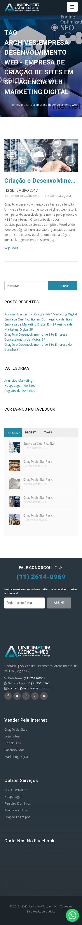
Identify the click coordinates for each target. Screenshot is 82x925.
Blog (24, 105)
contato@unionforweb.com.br (29, 688)
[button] (72, 915)
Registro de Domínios (19, 390)
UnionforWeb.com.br (43, 906)
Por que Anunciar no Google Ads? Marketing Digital (40, 314)
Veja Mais (11, 248)
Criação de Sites (15, 729)
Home (15, 105)
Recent (30, 432)
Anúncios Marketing (18, 380)
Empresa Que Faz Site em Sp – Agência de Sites (38, 319)
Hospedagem (13, 796)
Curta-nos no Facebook (29, 409)
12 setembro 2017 (21, 190)
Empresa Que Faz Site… (40, 443)
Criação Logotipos (17, 817)
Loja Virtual (12, 736)
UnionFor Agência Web (25, 195)
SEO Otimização (15, 790)
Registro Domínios (17, 803)
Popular (13, 433)
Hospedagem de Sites (19, 385)
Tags (48, 432)
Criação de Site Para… (38, 461)
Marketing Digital (16, 757)
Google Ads (12, 743)
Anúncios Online (15, 810)
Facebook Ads (14, 750)
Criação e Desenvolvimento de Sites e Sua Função (41, 180)
